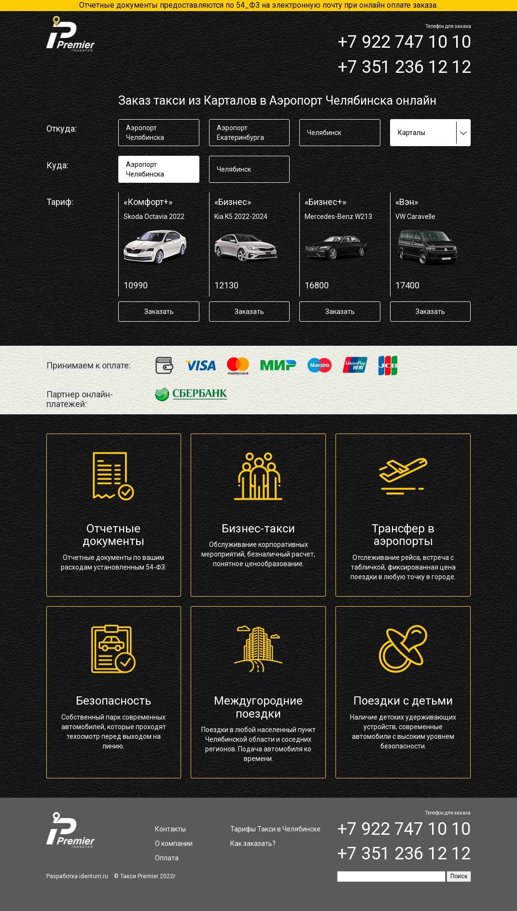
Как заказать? (253, 843)
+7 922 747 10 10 (404, 42)
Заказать (159, 311)
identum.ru (93, 876)
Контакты (170, 829)
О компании (174, 843)
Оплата (167, 858)
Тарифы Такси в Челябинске (275, 829)
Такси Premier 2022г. (148, 876)
